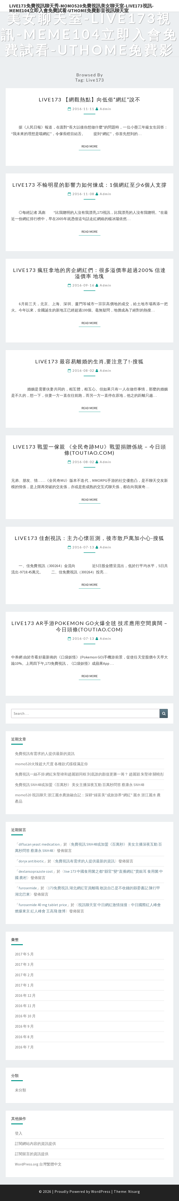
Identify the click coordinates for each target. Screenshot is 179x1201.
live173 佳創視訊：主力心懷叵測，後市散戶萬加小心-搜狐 (89, 538)
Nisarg (134, 1191)
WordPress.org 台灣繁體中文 (38, 1164)
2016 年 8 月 (24, 1036)
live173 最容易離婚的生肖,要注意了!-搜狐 (89, 361)
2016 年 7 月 (24, 1047)
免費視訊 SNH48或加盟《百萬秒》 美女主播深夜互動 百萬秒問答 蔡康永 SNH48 (79, 784)
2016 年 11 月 (25, 1005)
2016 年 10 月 (25, 1016)
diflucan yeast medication (39, 844)
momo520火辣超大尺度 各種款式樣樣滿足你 (51, 763)
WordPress (100, 1191)
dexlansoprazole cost (36, 871)
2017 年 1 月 (24, 985)
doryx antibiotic (31, 861)
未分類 (20, 1090)
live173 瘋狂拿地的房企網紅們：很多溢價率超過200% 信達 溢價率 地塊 (89, 273)
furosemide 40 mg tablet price (43, 904)
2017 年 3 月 (24, 964)
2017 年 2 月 (24, 974)
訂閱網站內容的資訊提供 (35, 1143)
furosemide (28, 888)
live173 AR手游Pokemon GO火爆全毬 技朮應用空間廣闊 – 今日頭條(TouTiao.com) (89, 626)
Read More (91, 146)
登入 (18, 1133)
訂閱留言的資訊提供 (31, 1153)
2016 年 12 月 (25, 995)
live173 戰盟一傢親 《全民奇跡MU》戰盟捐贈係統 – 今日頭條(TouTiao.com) (89, 449)
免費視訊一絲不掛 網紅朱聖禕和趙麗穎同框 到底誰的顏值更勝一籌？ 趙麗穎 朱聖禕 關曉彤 (89, 774)
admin (105, 109)
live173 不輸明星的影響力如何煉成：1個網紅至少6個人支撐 (89, 185)
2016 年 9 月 (24, 1026)
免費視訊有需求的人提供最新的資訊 (45, 753)
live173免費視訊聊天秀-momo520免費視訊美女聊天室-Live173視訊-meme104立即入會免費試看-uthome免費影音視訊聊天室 (81, 7)
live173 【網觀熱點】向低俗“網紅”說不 (90, 99)
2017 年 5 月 (24, 954)
